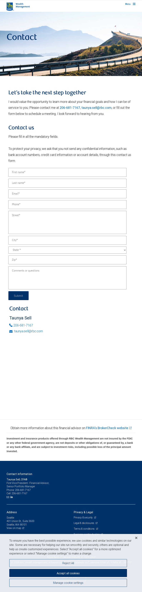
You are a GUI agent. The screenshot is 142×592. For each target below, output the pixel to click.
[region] (71, 563)
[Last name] (67, 183)
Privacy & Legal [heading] (83, 512)
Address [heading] (12, 512)
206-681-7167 (70, 108)
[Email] (67, 193)
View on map (14, 528)
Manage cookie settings (68, 582)
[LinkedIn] (12, 497)
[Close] (136, 538)
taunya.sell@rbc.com (96, 108)
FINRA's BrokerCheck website (107, 428)
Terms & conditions (84, 528)
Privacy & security (83, 517)
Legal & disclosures (84, 523)
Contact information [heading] (19, 474)
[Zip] (67, 259)
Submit (18, 295)
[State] (67, 250)
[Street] (67, 222)
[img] (71, 44)
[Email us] (8, 497)
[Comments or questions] (67, 277)
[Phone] (67, 204)
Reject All (68, 563)
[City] (67, 240)
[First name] (67, 172)
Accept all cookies (68, 573)
